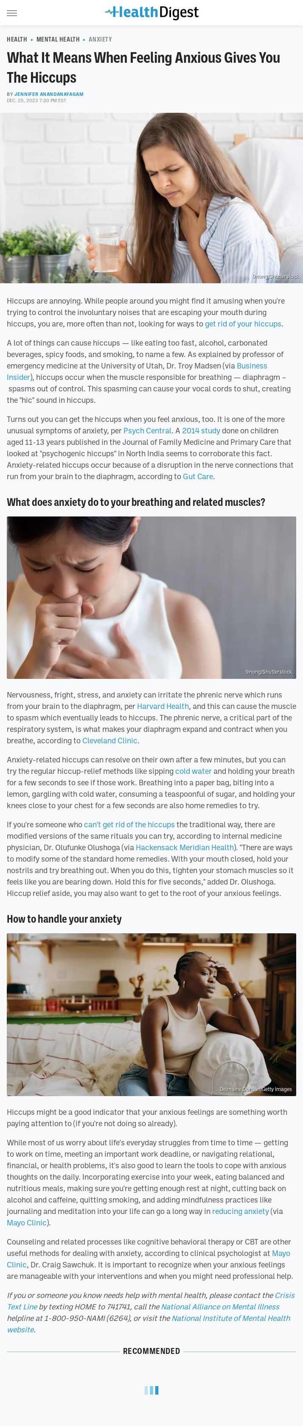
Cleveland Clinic (109, 740)
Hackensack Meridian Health (185, 847)
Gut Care (198, 476)
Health (17, 39)
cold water (193, 771)
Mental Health (58, 39)
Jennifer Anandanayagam (49, 94)
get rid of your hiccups (243, 323)
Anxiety (100, 39)
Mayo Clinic (27, 1222)
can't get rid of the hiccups (129, 824)
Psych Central (147, 430)
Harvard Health (163, 706)
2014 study (201, 430)
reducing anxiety (240, 1211)
